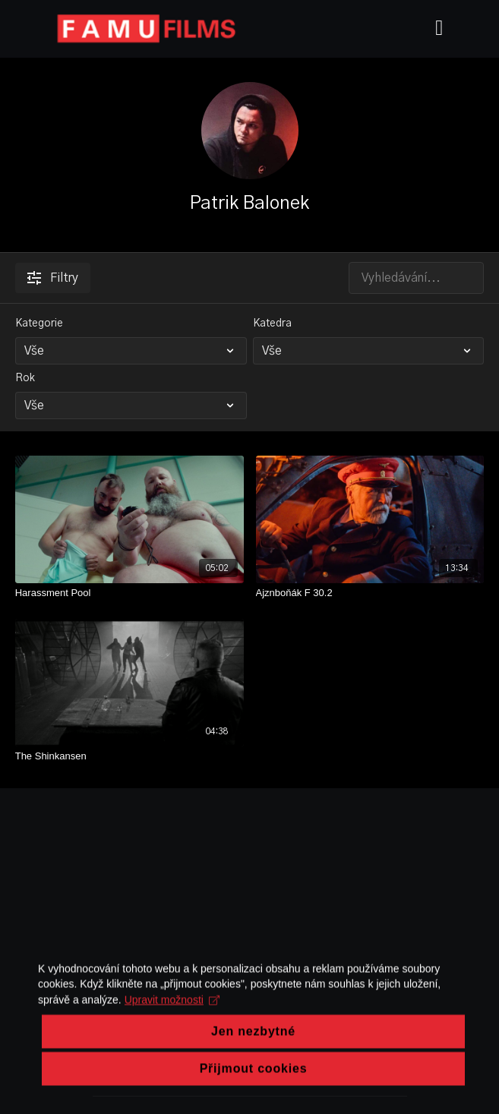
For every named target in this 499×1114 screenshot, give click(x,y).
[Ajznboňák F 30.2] (370, 593)
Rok (25, 378)
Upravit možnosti (172, 1056)
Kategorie (39, 323)
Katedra (272, 323)
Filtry (52, 278)
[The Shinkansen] (129, 756)
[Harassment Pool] (129, 593)
